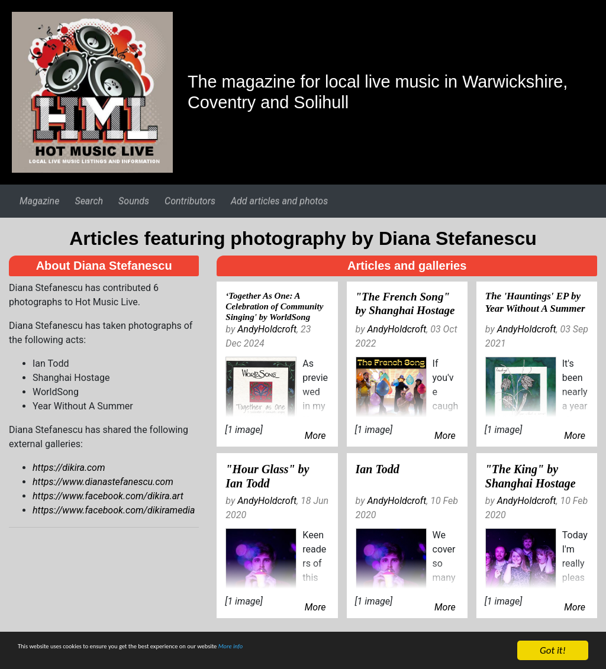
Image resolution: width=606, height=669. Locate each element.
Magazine (39, 200)
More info (363, 652)
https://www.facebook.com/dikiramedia (114, 510)
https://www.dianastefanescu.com (103, 481)
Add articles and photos (279, 200)
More (315, 435)
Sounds (133, 200)
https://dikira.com (69, 467)
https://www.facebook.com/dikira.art (108, 496)
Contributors (190, 200)
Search (89, 200)
